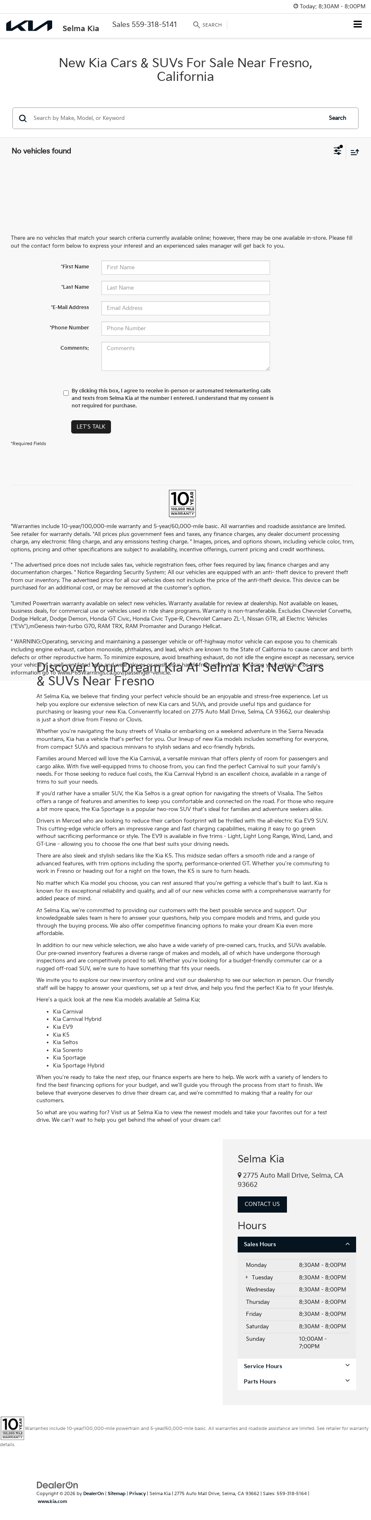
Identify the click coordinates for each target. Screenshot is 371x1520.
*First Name (75, 267)
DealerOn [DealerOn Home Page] (93, 1493)
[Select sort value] (352, 152)
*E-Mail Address (70, 307)
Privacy (137, 1493)
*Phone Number (69, 328)
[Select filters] (337, 152)
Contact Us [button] (262, 1204)
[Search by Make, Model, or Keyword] (176, 118)
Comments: (74, 348)
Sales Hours (297, 1244)
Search (337, 118)
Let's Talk (91, 427)
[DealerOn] (57, 1485)
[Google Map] (111, 1272)
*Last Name (75, 287)
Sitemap (116, 1493)
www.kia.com (52, 1501)
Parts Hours (297, 1381)
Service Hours (297, 1366)
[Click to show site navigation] (358, 25)
